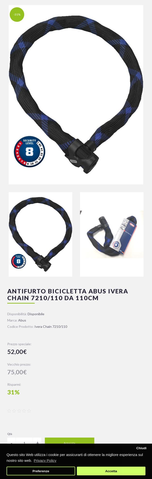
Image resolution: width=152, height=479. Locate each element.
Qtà (9, 434)
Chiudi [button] (141, 448)
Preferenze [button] (40, 471)
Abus (22, 320)
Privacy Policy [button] (45, 460)
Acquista (69, 442)
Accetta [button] (111, 471)
